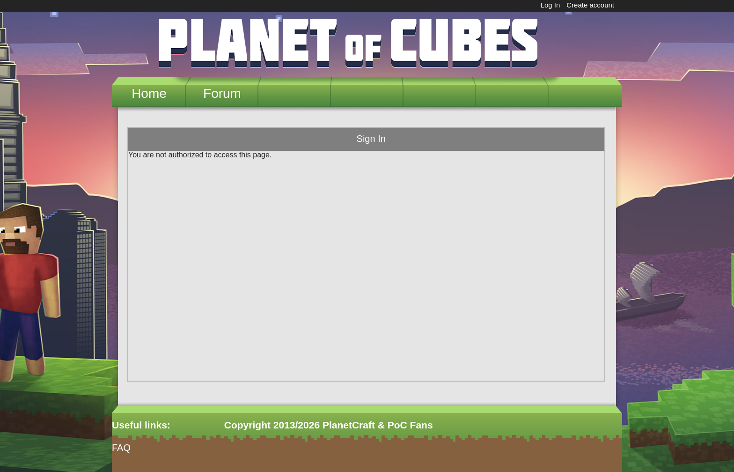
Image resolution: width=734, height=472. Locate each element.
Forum (222, 93)
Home (149, 93)
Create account (590, 5)
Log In (550, 5)
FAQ (121, 447)
